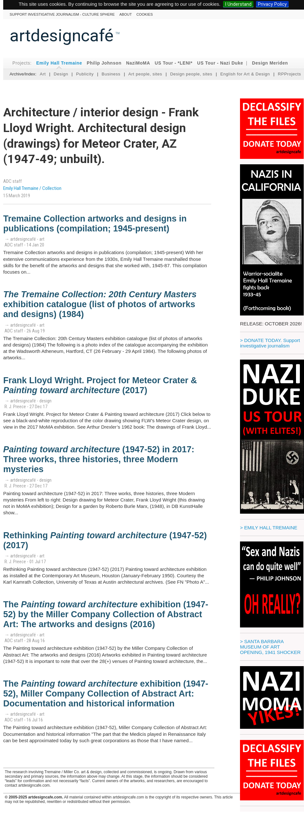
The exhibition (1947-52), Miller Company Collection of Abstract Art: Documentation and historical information (105, 693)
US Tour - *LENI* (174, 63)
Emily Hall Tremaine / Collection (32, 188)
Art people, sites (145, 74)
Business (110, 74)
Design (61, 74)
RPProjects (289, 74)
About (125, 14)
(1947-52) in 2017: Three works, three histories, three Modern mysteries (98, 459)
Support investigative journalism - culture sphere (62, 14)
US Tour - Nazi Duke (220, 63)
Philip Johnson (104, 63)
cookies (144, 14)
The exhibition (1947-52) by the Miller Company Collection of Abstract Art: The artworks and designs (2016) (105, 614)
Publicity (85, 74)
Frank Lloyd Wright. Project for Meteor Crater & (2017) (100, 385)
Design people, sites (191, 74)
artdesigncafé (62, 35)
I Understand (238, 4)
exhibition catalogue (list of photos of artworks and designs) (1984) (99, 304)
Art (43, 74)
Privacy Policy (272, 4)
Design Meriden (270, 63)
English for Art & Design (245, 74)
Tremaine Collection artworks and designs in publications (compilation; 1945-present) (95, 223)
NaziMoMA (138, 63)
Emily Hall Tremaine (59, 63)
